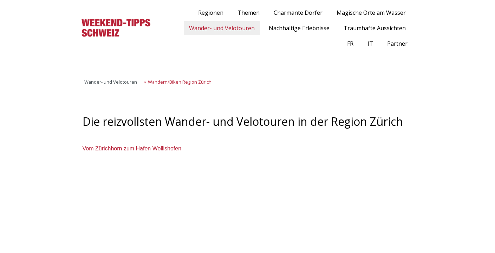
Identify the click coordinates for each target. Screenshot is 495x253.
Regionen (210, 13)
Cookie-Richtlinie (118, 222)
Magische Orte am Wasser (371, 13)
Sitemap (148, 222)
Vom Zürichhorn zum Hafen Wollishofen (132, 148)
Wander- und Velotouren (222, 28)
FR (350, 43)
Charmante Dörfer (298, 13)
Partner (397, 43)
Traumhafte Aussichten (375, 28)
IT (370, 43)
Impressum (84, 222)
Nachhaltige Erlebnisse (299, 28)
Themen (248, 13)
